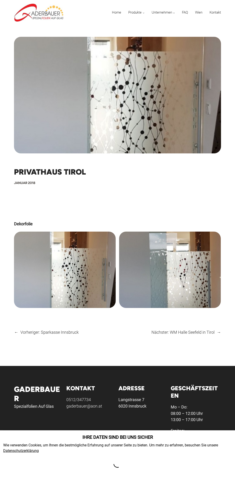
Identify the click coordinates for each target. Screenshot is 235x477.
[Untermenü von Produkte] (144, 13)
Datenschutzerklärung (21, 450)
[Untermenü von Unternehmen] (174, 13)
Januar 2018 (24, 183)
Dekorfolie (23, 223)
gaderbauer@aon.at (84, 406)
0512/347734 (78, 399)
